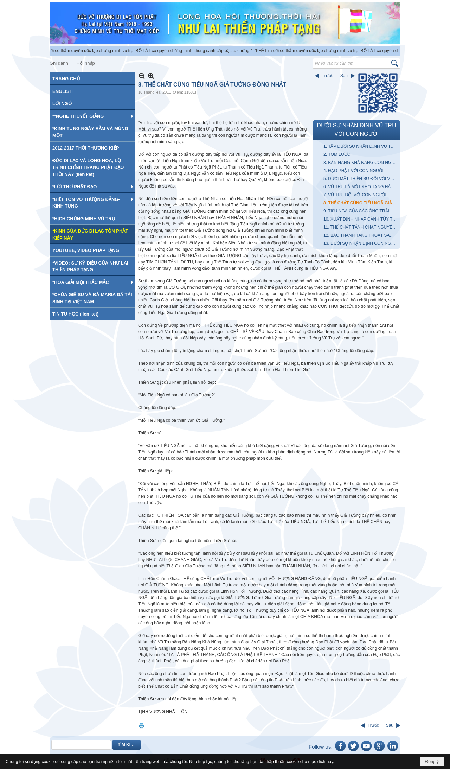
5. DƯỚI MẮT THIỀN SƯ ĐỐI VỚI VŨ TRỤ (361, 178)
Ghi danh (59, 63)
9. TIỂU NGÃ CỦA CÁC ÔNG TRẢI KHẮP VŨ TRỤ (361, 211)
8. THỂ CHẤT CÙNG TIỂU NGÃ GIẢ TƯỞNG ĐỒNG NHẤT (361, 203)
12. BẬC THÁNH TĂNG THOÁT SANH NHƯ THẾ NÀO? (361, 235)
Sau (344, 75)
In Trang (141, 725)
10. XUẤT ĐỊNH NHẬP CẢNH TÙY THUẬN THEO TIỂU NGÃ (361, 219)
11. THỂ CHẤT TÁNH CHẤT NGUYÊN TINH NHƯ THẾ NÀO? (361, 227)
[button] (92, 116)
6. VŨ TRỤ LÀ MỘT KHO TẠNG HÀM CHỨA (361, 186)
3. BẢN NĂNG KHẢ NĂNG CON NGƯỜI (361, 162)
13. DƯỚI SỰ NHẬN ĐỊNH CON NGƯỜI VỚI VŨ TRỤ (361, 243)
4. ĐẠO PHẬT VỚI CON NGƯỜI (353, 170)
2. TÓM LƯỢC (336, 154)
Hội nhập (85, 63)
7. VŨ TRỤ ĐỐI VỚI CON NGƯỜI (354, 194)
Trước (327, 75)
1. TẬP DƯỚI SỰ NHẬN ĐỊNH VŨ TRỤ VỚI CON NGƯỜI (361, 146)
